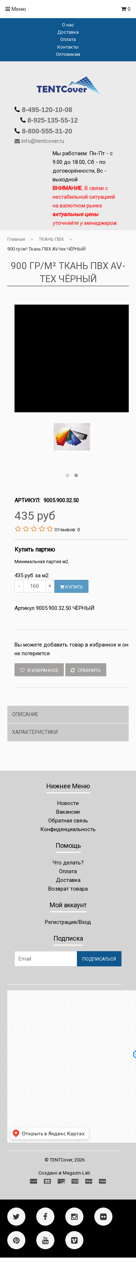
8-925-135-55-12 (52, 120)
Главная (16, 239)
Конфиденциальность (68, 829)
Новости (68, 803)
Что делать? (68, 862)
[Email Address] (46, 958)
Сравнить (86, 670)
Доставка (68, 32)
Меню (15, 9)
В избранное (39, 670)
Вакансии (68, 812)
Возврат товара (68, 889)
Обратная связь (68, 820)
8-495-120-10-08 (46, 109)
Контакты (68, 47)
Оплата (68, 39)
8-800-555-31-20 (46, 131)
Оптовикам (68, 54)
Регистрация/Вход (68, 922)
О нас (68, 25)
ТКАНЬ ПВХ (51, 239)
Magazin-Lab (76, 1173)
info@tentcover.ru (42, 141)
